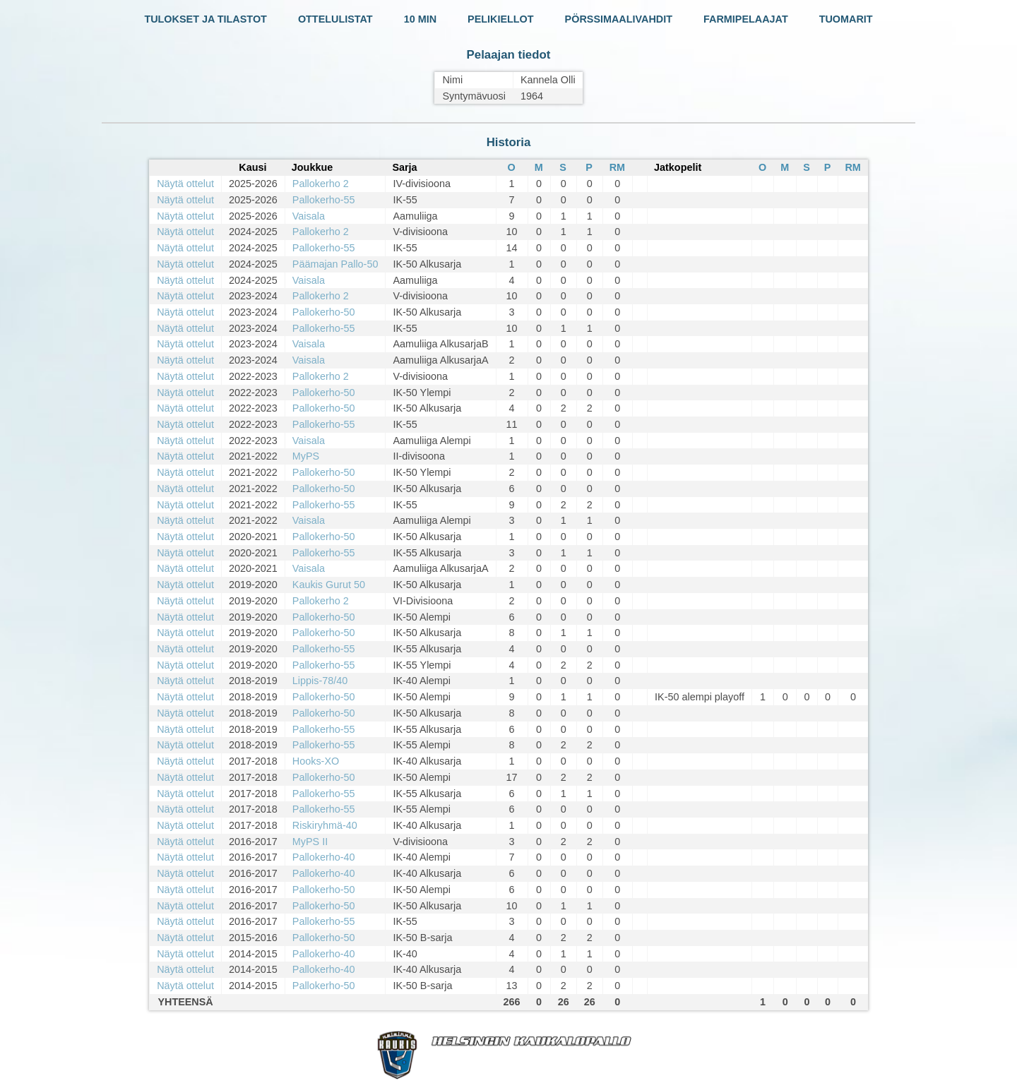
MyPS (305, 456)
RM (617, 167)
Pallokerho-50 (323, 312)
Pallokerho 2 (320, 183)
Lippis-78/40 (319, 680)
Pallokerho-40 (323, 857)
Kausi (252, 167)
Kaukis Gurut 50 (328, 584)
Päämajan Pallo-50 (335, 264)
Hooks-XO (315, 761)
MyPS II (310, 841)
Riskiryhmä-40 (324, 825)
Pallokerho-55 (323, 199)
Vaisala (308, 216)
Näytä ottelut (185, 183)
